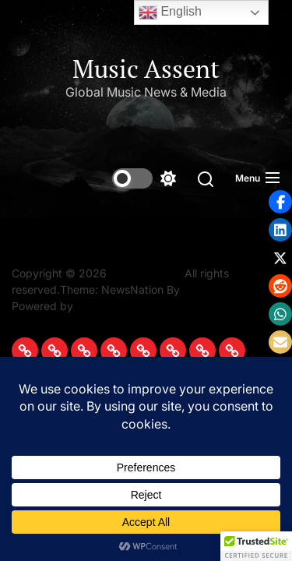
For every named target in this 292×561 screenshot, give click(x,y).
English (170, 12)
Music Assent (146, 68)
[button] (280, 230)
